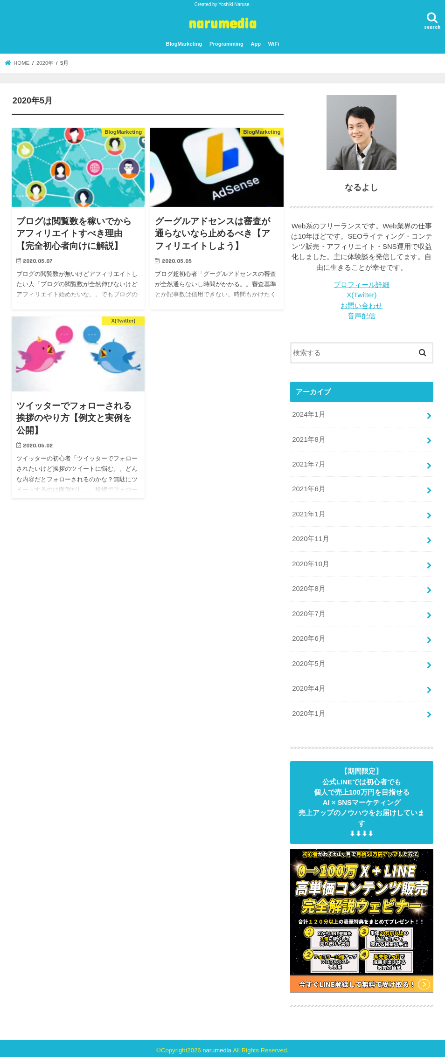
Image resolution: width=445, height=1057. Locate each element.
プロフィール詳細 (361, 284)
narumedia (222, 23)
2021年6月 (308, 488)
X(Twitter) (361, 295)
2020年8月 (308, 586)
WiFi (273, 44)
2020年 (45, 63)
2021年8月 (308, 438)
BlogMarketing (184, 44)
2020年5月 (308, 660)
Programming (226, 44)
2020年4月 (308, 685)
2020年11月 (310, 537)
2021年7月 (308, 463)
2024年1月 (308, 414)
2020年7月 (308, 611)
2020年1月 (308, 710)
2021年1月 (308, 512)
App (255, 44)
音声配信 (361, 315)
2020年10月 (310, 561)
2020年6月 (308, 635)
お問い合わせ (361, 305)
